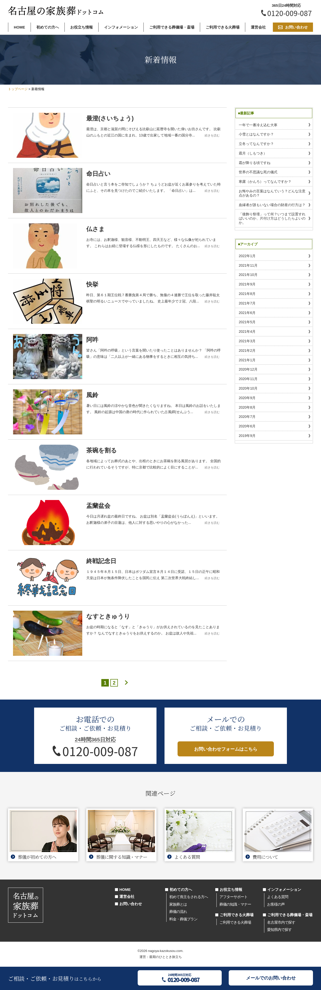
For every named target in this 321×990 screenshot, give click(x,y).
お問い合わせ (130, 904)
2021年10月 (248, 275)
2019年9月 (247, 436)
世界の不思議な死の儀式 (258, 172)
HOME (19, 27)
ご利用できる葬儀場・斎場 (171, 27)
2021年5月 (247, 322)
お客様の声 (276, 904)
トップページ (18, 89)
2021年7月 (247, 303)
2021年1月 (247, 360)
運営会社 (258, 27)
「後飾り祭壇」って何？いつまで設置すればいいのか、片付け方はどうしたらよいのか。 (272, 218)
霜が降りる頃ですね (254, 163)
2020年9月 (247, 398)
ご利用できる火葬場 (222, 27)
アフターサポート (233, 897)
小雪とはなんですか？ (256, 134)
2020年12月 (248, 369)
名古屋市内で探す (281, 922)
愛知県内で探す (279, 929)
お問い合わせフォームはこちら (225, 749)
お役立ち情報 (81, 27)
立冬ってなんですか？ (256, 144)
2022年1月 (247, 256)
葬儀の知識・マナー (235, 904)
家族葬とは (178, 904)
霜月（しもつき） (253, 153)
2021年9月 (247, 284)
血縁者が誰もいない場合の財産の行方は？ (272, 205)
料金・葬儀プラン (183, 919)
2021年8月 (247, 294)
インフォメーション (121, 27)
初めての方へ (47, 27)
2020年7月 (247, 417)
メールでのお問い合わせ (271, 977)
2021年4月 (247, 331)
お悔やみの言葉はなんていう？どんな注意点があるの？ (272, 193)
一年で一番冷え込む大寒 (258, 125)
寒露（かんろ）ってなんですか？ (265, 182)
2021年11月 (248, 265)
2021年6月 (247, 313)
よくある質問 (277, 897)
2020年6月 (247, 426)
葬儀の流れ (178, 911)
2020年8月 (247, 407)
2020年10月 (248, 388)
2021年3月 (247, 341)
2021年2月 (247, 351)
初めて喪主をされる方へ (188, 897)
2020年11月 (248, 379)
